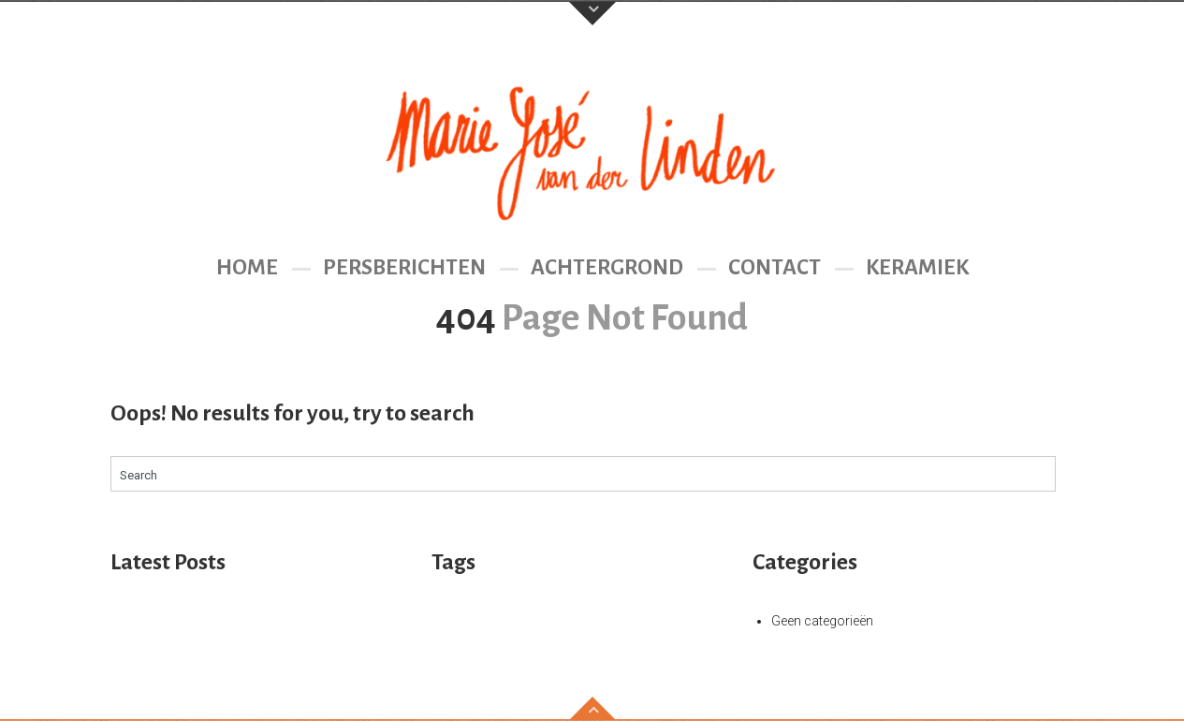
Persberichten (404, 267)
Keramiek (917, 267)
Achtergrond (607, 267)
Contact (774, 267)
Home (247, 267)
